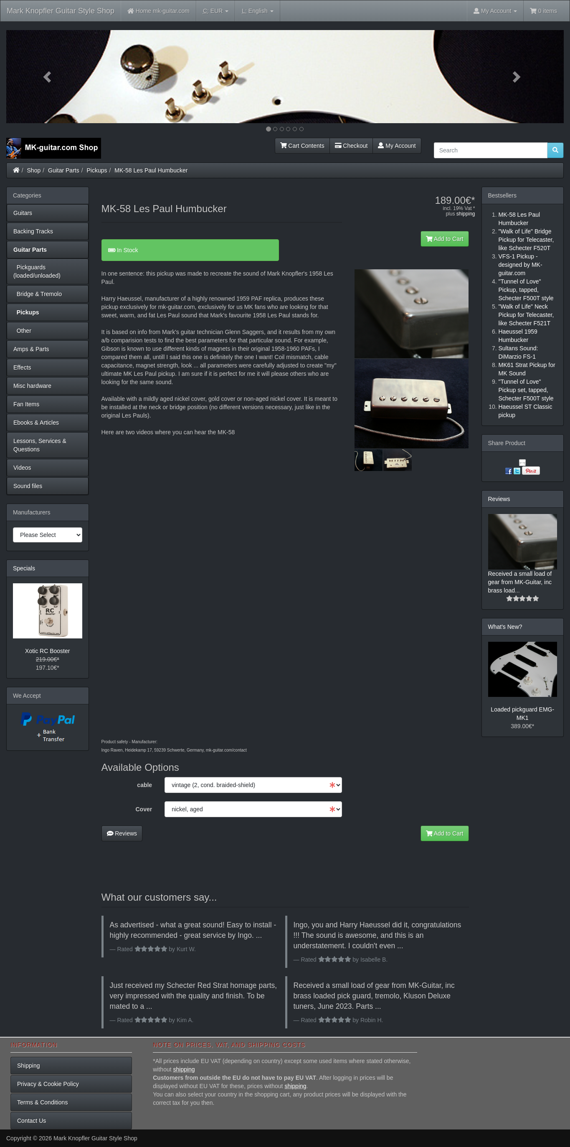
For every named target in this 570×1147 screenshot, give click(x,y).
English (257, 11)
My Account (396, 145)
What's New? (505, 626)
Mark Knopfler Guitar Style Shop (60, 11)
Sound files (27, 486)
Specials (24, 568)
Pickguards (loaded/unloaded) (37, 271)
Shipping (28, 1065)
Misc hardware (32, 385)
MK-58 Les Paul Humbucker (150, 170)
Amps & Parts (31, 349)
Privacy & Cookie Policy (48, 1084)
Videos (22, 467)
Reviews (122, 833)
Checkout (351, 145)
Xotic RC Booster (47, 651)
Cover (143, 809)
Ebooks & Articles (36, 422)
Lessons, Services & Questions (39, 445)
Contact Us (31, 1120)
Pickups (97, 170)
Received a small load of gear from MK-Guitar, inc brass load (520, 582)
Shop (34, 170)
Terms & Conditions (42, 1102)
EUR (215, 11)
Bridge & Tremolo (37, 294)
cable (144, 785)
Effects (22, 367)
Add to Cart (445, 238)
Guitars (22, 213)
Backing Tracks (33, 231)
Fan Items (26, 404)
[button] (48, 76)
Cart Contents (302, 145)
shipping (465, 214)
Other (22, 330)
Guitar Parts (63, 170)
